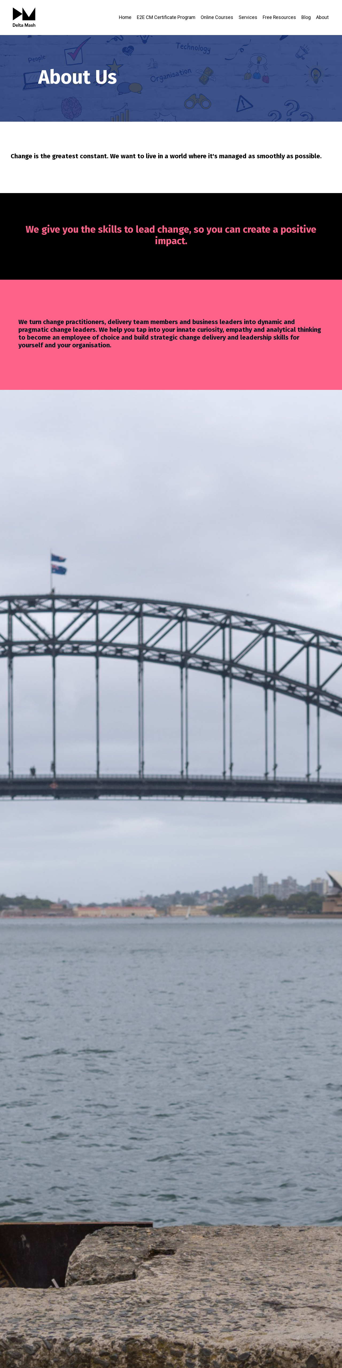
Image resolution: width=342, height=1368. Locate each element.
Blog (306, 17)
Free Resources (279, 17)
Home (124, 17)
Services (247, 17)
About (322, 17)
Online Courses (216, 17)
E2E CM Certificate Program (165, 17)
